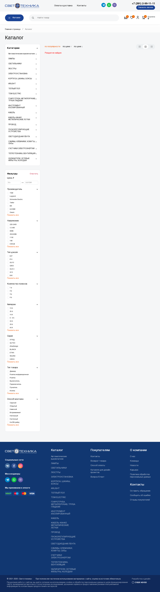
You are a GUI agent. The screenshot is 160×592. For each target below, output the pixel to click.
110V (11, 237)
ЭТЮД (12, 339)
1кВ (11, 240)
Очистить (34, 174)
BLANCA (13, 349)
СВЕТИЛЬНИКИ (15, 64)
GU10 (12, 262)
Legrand (13, 196)
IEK (11, 206)
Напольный (14, 416)
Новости (134, 465)
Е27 (11, 256)
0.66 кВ (12, 244)
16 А (11, 314)
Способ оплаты (97, 465)
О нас (132, 456)
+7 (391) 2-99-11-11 (143, 4)
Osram (12, 212)
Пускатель (13, 387)
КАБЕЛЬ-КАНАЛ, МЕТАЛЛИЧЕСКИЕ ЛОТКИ (19, 118)
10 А (11, 308)
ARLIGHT (12, 84)
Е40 (11, 275)
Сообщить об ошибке (140, 495)
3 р (11, 294)
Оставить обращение (140, 491)
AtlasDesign (14, 346)
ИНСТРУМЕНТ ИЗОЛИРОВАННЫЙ (16, 106)
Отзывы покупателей (140, 500)
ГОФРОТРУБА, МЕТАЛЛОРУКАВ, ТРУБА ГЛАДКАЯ (22, 100)
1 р (11, 287)
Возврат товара (98, 461)
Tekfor (12, 202)
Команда (134, 461)
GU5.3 (12, 269)
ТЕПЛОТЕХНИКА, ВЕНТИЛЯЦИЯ (21, 153)
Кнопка (12, 390)
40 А (11, 327)
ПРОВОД (12, 124)
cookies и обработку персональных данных (85, 582)
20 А (11, 324)
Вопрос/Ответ (97, 477)
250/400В (13, 234)
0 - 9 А (12, 318)
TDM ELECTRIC (14, 94)
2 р (11, 291)
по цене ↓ (78, 47)
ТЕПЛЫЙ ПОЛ (14, 89)
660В (11, 231)
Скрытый (13, 403)
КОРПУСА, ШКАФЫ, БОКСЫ (20, 79)
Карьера (134, 470)
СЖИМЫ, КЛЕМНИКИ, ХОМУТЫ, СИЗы (21, 142)
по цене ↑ (67, 47)
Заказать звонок (145, 7)
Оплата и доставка (63, 6)
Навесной (13, 409)
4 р (11, 297)
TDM (11, 193)
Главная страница (12, 29)
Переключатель (15, 384)
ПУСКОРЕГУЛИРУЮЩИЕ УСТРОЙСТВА (18, 130)
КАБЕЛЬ (11, 112)
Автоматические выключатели (21, 54)
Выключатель (15, 381)
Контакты (81, 6)
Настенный (14, 419)
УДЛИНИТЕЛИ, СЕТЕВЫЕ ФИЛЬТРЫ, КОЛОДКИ (19, 159)
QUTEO (12, 343)
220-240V (13, 224)
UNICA (12, 359)
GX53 (12, 266)
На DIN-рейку (14, 422)
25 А (11, 311)
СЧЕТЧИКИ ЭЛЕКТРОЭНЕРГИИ (21, 148)
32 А (11, 321)
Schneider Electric (16, 199)
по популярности (52, 47)
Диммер (13, 371)
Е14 (11, 259)
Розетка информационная (19, 374)
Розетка (12, 377)
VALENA (12, 356)
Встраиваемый (15, 412)
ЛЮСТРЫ (12, 69)
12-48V (12, 227)
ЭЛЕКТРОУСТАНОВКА (17, 74)
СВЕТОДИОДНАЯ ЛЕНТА (19, 136)
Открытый (13, 406)
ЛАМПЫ (11, 59)
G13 (11, 272)
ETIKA (12, 352)
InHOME (12, 209)
